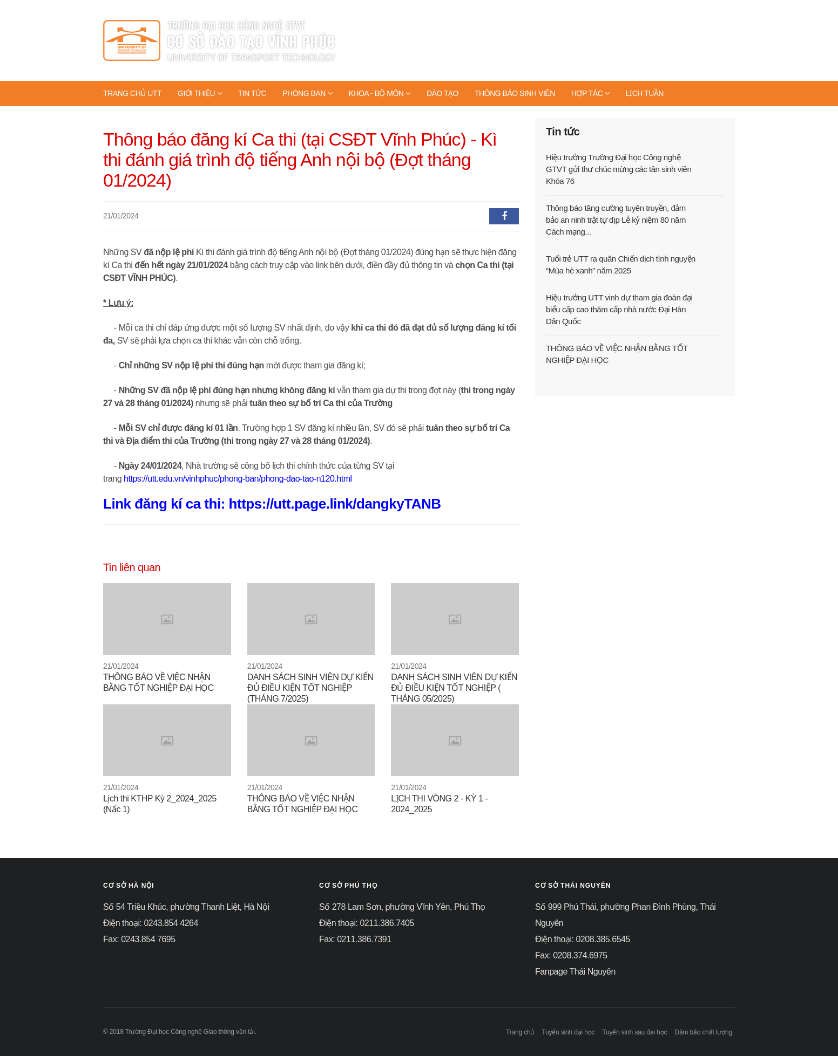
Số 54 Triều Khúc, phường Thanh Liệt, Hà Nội (186, 906)
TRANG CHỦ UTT (132, 93)
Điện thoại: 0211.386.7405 (366, 923)
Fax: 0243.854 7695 (139, 939)
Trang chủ (520, 1032)
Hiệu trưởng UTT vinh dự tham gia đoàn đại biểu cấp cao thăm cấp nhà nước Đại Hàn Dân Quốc (619, 309)
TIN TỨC (252, 93)
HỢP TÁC (590, 93)
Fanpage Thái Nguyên (575, 971)
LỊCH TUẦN (645, 93)
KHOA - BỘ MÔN (379, 93)
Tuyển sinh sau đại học (634, 1032)
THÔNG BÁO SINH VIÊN (515, 93)
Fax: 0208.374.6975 (571, 955)
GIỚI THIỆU (200, 93)
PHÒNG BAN (307, 93)
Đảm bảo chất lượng (703, 1032)
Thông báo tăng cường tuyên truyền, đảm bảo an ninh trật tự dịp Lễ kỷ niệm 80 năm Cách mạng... (616, 219)
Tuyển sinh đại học (568, 1032)
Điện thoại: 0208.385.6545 (582, 939)
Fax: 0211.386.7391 (355, 939)
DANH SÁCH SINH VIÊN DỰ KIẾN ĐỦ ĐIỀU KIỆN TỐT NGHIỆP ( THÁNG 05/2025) (454, 688)
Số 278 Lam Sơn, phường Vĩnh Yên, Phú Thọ (402, 906)
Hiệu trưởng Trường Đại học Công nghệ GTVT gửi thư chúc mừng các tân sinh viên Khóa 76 (618, 169)
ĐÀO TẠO (442, 93)
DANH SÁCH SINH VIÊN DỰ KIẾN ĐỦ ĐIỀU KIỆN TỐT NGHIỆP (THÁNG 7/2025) (310, 688)
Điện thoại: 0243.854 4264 (150, 923)
